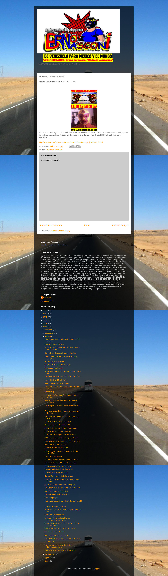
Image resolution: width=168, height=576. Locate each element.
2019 (45, 310)
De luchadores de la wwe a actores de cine (61, 460)
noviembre (49, 333)
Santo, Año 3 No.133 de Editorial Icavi (59, 476)
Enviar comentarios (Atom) (60, 231)
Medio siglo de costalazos (54, 515)
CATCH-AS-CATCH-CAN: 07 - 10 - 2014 (60, 529)
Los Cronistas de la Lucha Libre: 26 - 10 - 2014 (62, 377)
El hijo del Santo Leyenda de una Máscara (60, 435)
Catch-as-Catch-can (54, 150)
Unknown (47, 297)
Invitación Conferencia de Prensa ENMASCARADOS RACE (57, 519)
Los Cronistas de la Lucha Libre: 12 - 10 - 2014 (62, 488)
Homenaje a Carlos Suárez (55, 362)
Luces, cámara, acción (53, 456)
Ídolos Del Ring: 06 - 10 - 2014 (56, 535)
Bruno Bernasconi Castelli (49, 245)
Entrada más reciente (50, 225)
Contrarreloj (49, 392)
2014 (45, 327)
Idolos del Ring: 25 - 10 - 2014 (56, 380)
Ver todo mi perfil (47, 301)
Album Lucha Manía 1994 (54, 344)
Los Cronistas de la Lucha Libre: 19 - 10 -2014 (62, 441)
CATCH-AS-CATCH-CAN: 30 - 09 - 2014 (60, 550)
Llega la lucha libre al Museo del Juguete (60, 463)
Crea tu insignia (63, 245)
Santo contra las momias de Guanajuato (60, 485)
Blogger (97, 569)
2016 (45, 320)
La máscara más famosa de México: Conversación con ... (58, 546)
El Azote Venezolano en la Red (56, 448)
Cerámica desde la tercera (55, 532)
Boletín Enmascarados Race (55, 506)
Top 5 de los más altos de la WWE (57, 425)
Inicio (86, 225)
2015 (45, 324)
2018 (45, 314)
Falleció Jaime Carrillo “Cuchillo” (57, 494)
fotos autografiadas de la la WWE (57, 383)
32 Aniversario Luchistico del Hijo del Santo (61, 438)
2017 (45, 317)
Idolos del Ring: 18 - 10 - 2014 (56, 444)
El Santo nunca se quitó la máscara (58, 431)
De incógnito (49, 542)
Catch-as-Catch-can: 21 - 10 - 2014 (58, 421)
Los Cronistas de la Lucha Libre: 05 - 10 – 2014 (62, 538)
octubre (48, 336)
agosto (48, 558)
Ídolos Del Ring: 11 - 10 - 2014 (56, 491)
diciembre (49, 330)
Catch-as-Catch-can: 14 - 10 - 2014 (58, 466)
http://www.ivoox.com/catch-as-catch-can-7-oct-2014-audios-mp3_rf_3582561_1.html (71, 142)
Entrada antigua (120, 225)
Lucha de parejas (51, 498)
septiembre (49, 554)
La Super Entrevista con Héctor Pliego (59, 469)
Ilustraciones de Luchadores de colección (60, 353)
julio (47, 561)
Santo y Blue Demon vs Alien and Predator (61, 428)
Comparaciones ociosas (54, 368)
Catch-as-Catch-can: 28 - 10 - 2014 (58, 365)
